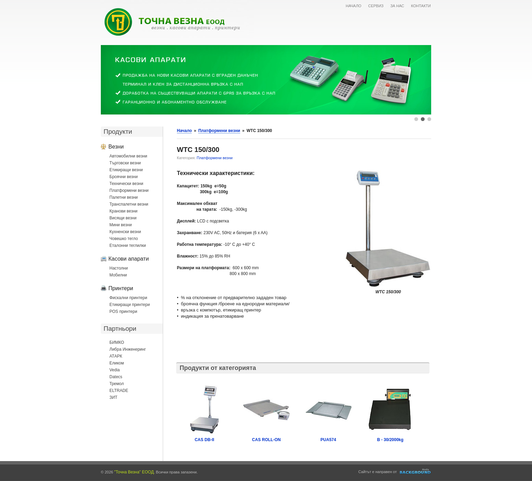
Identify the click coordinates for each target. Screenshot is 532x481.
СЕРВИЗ (376, 6)
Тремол (116, 383)
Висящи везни (123, 218)
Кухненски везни (125, 231)
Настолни (118, 268)
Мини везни (120, 224)
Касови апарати (128, 258)
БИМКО (116, 342)
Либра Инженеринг (127, 349)
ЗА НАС (397, 6)
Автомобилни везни (128, 156)
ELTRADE (118, 390)
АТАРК (115, 356)
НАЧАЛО (353, 6)
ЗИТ (113, 397)
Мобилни (118, 275)
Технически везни (126, 183)
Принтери (120, 288)
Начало (184, 130)
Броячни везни (123, 176)
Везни (116, 146)
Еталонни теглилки (127, 245)
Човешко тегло (123, 238)
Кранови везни (123, 211)
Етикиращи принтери (129, 304)
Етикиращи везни (126, 169)
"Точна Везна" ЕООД (134, 472)
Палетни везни (123, 197)
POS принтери (123, 311)
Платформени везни (129, 190)
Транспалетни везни (128, 204)
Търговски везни (125, 163)
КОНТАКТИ (421, 6)
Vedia (114, 370)
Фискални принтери (128, 297)
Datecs (115, 376)
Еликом (116, 363)
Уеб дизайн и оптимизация (415, 471)
